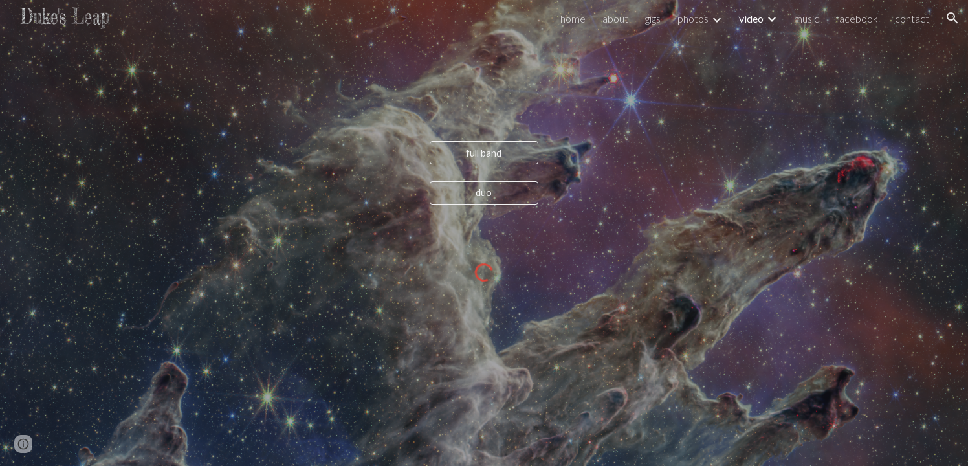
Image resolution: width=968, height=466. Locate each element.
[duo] (484, 192)
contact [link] (912, 18)
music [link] (806, 18)
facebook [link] (857, 18)
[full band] (484, 153)
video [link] (751, 18)
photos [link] (693, 18)
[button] (952, 18)
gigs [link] (653, 18)
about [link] (615, 18)
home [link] (573, 18)
